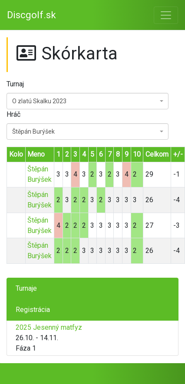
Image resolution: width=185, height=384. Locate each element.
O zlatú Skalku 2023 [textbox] (39, 101)
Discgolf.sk (31, 15)
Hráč (13, 114)
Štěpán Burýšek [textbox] (33, 131)
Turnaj (15, 84)
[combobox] (87, 101)
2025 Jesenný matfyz (49, 327)
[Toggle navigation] (166, 15)
